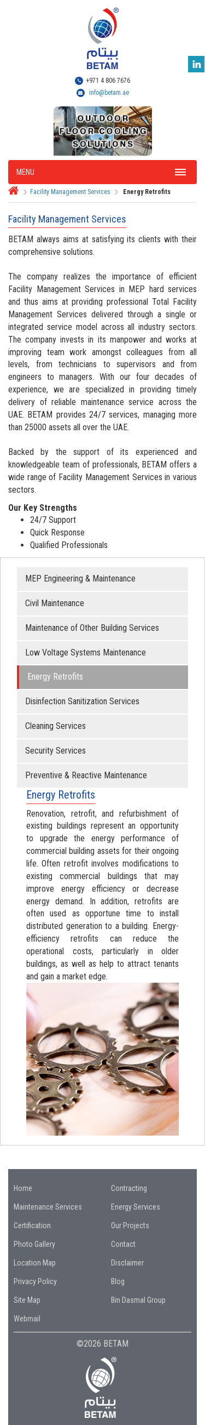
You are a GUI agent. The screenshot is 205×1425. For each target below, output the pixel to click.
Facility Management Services (70, 192)
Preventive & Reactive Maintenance (86, 775)
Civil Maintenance (54, 603)
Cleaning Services (55, 726)
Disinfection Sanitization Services (82, 701)
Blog (118, 1281)
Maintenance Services (48, 1207)
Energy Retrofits (55, 676)
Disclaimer (127, 1263)
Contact (123, 1244)
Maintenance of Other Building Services (92, 628)
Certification (32, 1225)
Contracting (129, 1188)
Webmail (27, 1319)
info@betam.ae (109, 92)
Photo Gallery (34, 1244)
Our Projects (130, 1225)
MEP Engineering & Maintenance (80, 578)
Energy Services (135, 1207)
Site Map (27, 1300)
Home (23, 1188)
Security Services (55, 750)
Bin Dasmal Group (138, 1300)
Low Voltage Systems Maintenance (85, 652)
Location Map (35, 1263)
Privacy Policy (35, 1281)
